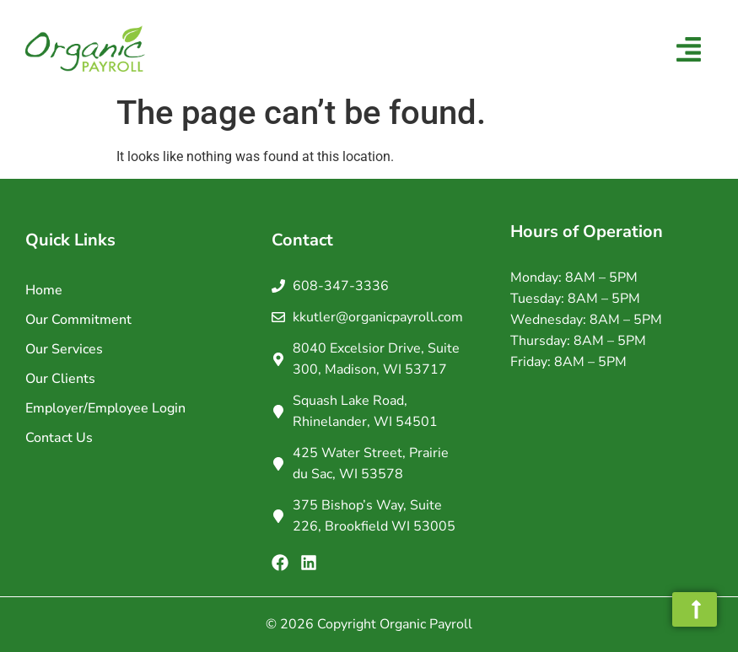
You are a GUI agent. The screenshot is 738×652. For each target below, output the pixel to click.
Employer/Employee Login (105, 408)
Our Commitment (78, 319)
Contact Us (59, 437)
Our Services (64, 349)
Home (43, 290)
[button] (689, 51)
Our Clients (60, 378)
